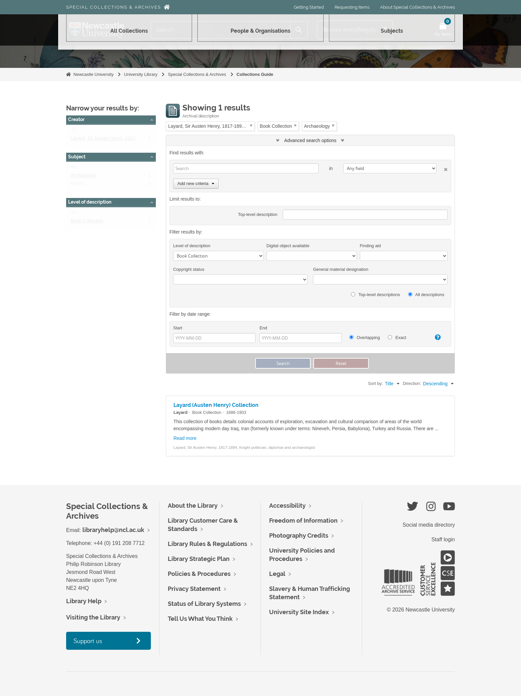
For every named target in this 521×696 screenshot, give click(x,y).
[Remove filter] (251, 125)
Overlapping (364, 337)
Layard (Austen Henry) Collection (216, 405)
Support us (87, 640)
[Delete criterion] (442, 168)
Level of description (89, 202)
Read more (184, 438)
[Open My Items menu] (443, 30)
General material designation (340, 269)
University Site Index (299, 612)
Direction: (412, 383)
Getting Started (309, 7)
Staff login (443, 539)
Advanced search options (310, 140)
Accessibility (287, 505)
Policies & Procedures (199, 573)
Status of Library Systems (204, 603)
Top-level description (257, 214)
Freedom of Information (303, 520)
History (78, 185)
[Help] (434, 337)
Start (177, 327)
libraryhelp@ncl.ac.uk (113, 529)
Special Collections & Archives (113, 7)
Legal (277, 573)
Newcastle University (93, 74)
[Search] (220, 30)
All (73, 131)
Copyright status (188, 269)
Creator (76, 119)
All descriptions (426, 294)
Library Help (83, 601)
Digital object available (287, 245)
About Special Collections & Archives (417, 7)
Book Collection (87, 222)
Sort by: (375, 383)
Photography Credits (298, 535)
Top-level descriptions (375, 294)
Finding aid (370, 245)
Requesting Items (352, 7)
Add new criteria (195, 183)
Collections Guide (255, 74)
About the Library (193, 505)
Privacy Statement (194, 588)
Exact (397, 337)
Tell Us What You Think (200, 618)
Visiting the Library (93, 617)
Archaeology (84, 176)
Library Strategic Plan (199, 558)
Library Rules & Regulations (207, 543)
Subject (76, 156)
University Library (140, 74)
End (263, 327)
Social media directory (429, 525)
